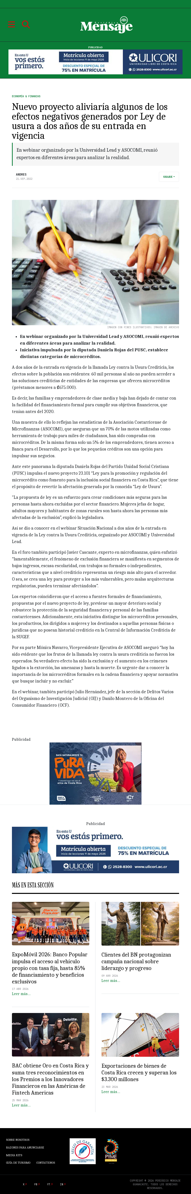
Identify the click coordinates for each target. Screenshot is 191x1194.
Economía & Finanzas (26, 96)
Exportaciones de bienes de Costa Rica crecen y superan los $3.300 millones (139, 1073)
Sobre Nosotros (17, 1140)
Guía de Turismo (18, 1162)
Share (168, 177)
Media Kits (14, 1155)
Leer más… (21, 994)
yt (48, 1184)
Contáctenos (45, 1162)
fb (35, 1184)
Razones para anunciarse (25, 1147)
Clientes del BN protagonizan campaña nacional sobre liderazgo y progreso (136, 961)
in (61, 1184)
